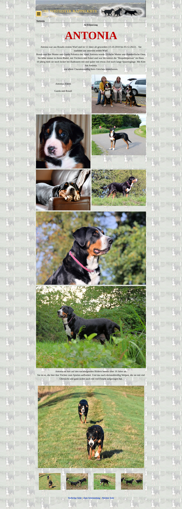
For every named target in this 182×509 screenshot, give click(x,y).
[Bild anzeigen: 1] (49, 481)
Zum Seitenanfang (91, 498)
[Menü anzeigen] (38, 13)
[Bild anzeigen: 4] (132, 481)
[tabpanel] (91, 35)
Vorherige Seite (75, 498)
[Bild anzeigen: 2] (77, 481)
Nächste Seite (108, 498)
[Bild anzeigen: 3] (104, 481)
